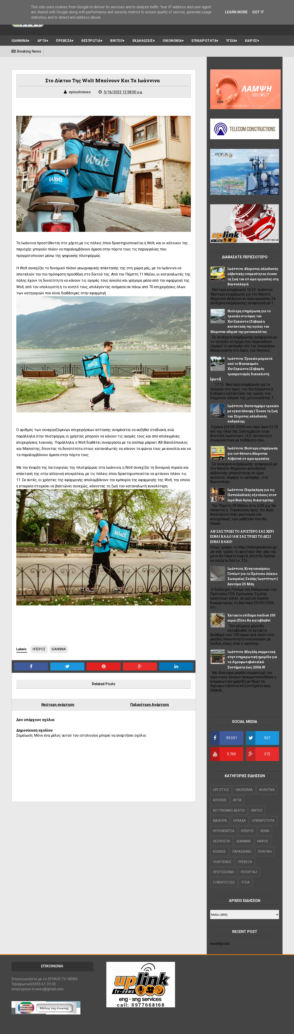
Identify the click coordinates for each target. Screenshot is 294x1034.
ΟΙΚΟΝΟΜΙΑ (172, 41)
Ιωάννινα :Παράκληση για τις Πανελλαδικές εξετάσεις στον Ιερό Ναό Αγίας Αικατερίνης (252, 495)
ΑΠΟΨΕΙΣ (219, 800)
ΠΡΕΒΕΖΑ (64, 41)
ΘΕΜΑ (264, 831)
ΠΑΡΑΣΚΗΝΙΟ (242, 851)
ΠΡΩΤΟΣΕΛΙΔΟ (223, 872)
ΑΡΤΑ (41, 41)
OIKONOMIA (244, 790)
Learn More (236, 12)
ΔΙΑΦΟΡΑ (220, 820)
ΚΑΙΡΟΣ (251, 41)
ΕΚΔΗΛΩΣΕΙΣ (143, 41)
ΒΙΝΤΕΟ (116, 41)
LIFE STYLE (221, 790)
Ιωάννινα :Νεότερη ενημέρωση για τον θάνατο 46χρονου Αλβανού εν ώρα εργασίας (252, 453)
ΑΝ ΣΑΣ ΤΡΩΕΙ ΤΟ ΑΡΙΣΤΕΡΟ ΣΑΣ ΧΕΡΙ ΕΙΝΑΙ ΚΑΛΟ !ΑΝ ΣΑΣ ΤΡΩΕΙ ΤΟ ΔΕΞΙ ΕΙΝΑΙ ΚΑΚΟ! (242, 536)
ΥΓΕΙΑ (230, 41)
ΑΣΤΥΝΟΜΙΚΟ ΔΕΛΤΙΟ (229, 810)
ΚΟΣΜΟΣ (219, 851)
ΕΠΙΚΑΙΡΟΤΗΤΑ (204, 41)
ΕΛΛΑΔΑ (239, 820)
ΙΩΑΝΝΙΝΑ (19, 41)
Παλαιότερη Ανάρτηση (149, 704)
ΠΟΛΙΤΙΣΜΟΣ (222, 862)
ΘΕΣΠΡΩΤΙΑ (91, 41)
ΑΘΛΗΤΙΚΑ (267, 790)
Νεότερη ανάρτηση (57, 704)
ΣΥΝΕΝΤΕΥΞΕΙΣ (224, 882)
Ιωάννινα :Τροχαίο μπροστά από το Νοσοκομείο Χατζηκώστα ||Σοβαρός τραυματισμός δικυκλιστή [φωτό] (241, 368)
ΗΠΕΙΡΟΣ (39, 649)
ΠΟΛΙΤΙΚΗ (265, 851)
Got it (258, 12)
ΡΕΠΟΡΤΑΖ (249, 872)
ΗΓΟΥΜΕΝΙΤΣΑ (224, 831)
